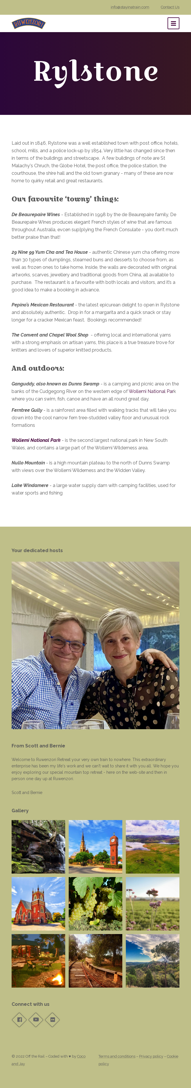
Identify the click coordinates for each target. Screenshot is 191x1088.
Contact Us (170, 7)
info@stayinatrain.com (130, 7)
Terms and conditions (117, 1056)
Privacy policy (151, 1056)
